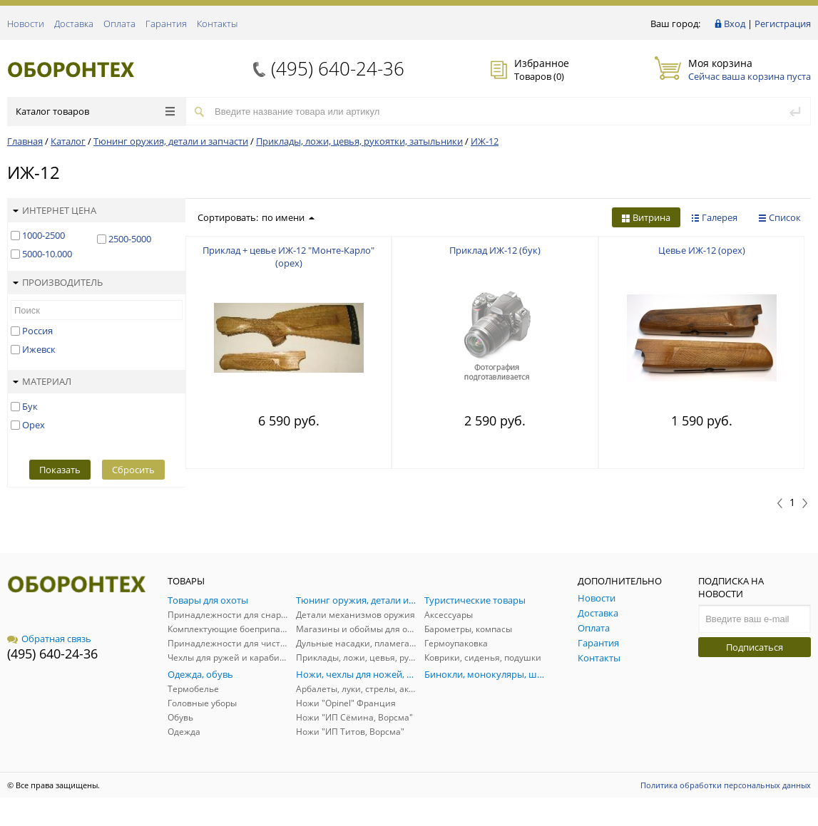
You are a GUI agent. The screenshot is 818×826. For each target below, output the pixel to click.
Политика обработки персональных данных (725, 785)
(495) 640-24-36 (337, 68)
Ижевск (39, 349)
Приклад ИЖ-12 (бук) (495, 250)
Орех (33, 424)
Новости (25, 23)
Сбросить (133, 469)
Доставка (73, 23)
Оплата (119, 23)
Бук (30, 406)
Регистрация (783, 23)
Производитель (58, 282)
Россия (37, 330)
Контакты (217, 23)
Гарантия (166, 23)
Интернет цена (54, 210)
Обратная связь (49, 638)
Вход (734, 23)
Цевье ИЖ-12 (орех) (701, 250)
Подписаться (754, 647)
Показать (60, 469)
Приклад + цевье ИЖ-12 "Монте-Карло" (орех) (288, 256)
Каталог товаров (95, 111)
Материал (42, 381)
